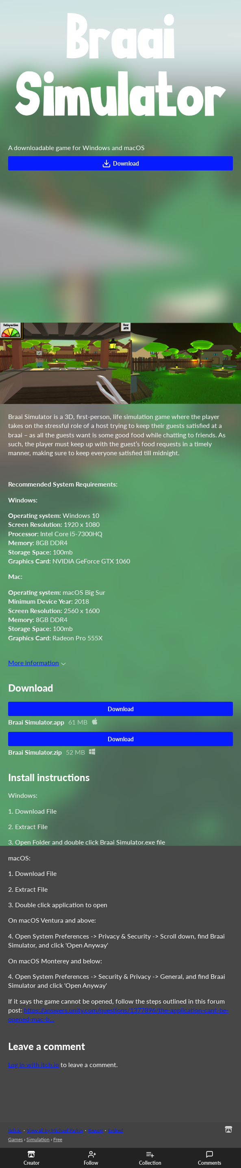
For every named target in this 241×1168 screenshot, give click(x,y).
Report (95, 1130)
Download (120, 163)
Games (15, 1139)
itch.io (15, 1130)
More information (37, 662)
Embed (115, 1130)
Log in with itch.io (33, 1064)
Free (57, 1139)
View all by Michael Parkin (55, 1130)
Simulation (38, 1139)
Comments (209, 1158)
